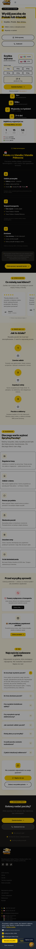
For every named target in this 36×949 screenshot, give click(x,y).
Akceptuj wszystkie (9, 940)
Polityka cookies (10, 927)
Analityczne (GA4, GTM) (9, 933)
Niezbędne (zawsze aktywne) (11, 930)
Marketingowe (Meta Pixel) (10, 936)
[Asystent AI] (31, 944)
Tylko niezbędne (9, 945)
